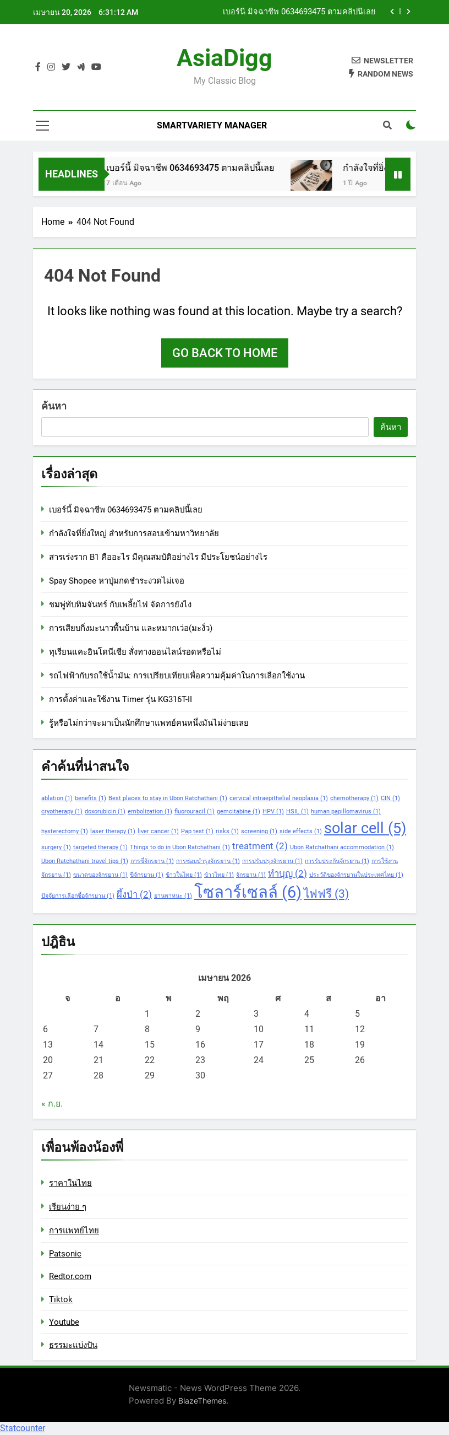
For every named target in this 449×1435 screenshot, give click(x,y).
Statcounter (22, 1428)
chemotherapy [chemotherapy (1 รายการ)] (354, 798)
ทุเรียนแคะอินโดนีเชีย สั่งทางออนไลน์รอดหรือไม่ (135, 652)
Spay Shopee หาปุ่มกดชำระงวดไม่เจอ (116, 581)
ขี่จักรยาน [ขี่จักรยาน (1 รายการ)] (146, 874)
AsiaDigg (224, 58)
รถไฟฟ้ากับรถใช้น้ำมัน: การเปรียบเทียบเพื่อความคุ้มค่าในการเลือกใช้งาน (177, 676)
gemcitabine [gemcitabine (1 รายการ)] (238, 811)
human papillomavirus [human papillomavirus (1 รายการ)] (346, 811)
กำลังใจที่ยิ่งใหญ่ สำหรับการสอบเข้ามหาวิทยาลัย (134, 533)
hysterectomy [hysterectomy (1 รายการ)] (64, 831)
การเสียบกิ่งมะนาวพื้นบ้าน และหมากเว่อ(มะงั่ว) (130, 628)
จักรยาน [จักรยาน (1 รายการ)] (251, 874)
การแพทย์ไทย (74, 1231)
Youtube (64, 1322)
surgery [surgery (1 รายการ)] (56, 847)
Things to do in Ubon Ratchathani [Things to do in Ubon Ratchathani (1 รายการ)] (180, 847)
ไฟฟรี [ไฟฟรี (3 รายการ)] (326, 893)
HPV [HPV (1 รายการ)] (273, 811)
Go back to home (224, 353)
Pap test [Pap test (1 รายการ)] (197, 831)
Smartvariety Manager (212, 125)
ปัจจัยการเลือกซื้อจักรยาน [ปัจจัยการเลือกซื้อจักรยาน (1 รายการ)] (77, 895)
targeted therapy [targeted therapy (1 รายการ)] (100, 847)
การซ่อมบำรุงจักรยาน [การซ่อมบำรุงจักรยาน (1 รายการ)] (208, 861)
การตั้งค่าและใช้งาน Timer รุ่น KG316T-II (120, 699)
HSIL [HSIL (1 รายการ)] (297, 811)
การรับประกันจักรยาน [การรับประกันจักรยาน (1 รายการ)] (337, 861)
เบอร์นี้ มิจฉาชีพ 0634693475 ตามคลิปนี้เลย (299, 12)
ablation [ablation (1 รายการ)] (57, 798)
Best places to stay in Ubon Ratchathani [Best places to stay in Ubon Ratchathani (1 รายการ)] (167, 798)
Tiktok (61, 1299)
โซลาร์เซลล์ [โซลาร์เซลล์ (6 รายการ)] (248, 892)
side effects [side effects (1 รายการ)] (301, 831)
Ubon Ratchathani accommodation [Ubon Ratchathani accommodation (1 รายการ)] (342, 847)
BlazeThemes (202, 1400)
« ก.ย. (52, 1103)
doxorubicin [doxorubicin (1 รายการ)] (105, 811)
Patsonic (65, 1254)
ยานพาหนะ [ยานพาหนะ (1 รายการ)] (173, 895)
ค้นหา (54, 406)
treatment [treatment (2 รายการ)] (260, 845)
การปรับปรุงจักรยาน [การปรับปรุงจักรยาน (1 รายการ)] (272, 861)
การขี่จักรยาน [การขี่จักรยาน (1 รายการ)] (152, 861)
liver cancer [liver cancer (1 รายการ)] (158, 831)
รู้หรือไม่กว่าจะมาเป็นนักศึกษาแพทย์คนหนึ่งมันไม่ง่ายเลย (149, 723)
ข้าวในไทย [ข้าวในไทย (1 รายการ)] (184, 874)
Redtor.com (70, 1276)
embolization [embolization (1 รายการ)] (150, 811)
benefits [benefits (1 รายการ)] (90, 798)
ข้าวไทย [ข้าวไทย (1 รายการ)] (219, 874)
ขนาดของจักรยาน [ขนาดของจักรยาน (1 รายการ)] (100, 874)
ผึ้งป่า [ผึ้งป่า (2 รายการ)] (134, 894)
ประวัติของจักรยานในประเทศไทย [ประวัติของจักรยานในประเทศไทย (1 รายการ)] (356, 874)
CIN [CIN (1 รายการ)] (390, 798)
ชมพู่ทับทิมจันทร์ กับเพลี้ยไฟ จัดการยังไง (120, 604)
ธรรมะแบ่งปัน (73, 1345)
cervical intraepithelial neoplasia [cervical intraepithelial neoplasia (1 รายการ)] (278, 798)
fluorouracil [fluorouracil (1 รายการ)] (194, 811)
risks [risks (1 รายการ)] (227, 831)
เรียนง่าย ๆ (67, 1207)
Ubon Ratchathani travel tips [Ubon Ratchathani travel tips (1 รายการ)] (84, 861)
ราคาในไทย (70, 1183)
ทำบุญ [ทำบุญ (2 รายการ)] (287, 873)
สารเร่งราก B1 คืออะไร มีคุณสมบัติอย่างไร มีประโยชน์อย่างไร (158, 557)
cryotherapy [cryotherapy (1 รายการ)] (62, 811)
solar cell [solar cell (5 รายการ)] (365, 828)
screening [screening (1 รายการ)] (259, 831)
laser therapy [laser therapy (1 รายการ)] (112, 831)
